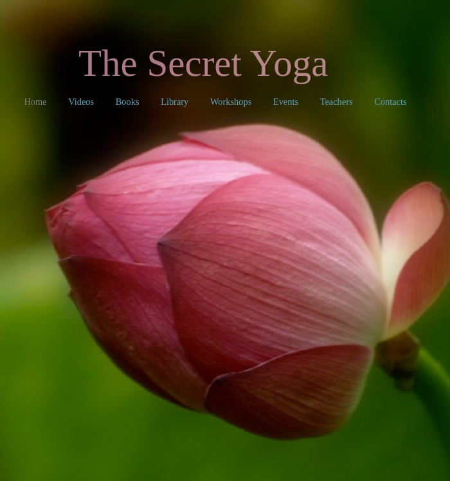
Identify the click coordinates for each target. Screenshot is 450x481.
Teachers (338, 101)
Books (128, 101)
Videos (82, 101)
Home (36, 101)
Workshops (232, 101)
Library (176, 101)
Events (287, 101)
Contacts (390, 101)
